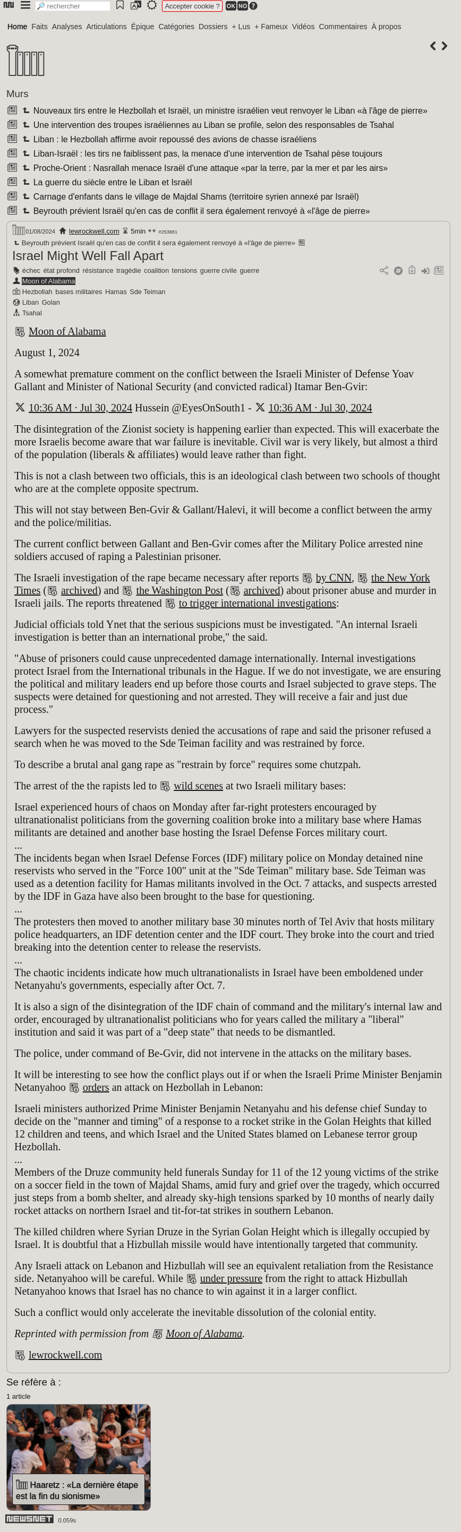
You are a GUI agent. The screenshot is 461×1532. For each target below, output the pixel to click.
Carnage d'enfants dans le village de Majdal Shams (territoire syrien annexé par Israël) (189, 196)
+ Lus (241, 26)
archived (79, 590)
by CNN (334, 577)
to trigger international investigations (257, 603)
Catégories (176, 26)
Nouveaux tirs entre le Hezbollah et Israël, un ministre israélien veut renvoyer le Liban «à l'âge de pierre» (223, 110)
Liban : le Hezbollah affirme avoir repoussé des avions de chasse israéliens (168, 139)
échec (31, 270)
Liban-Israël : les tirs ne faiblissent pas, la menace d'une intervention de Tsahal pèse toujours (201, 153)
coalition (156, 270)
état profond (62, 270)
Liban (30, 302)
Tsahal (32, 313)
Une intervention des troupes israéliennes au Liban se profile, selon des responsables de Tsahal (207, 125)
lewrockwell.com (94, 231)
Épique (143, 26)
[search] (72, 6)
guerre (249, 270)
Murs (17, 93)
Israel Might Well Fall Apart (88, 255)
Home (17, 26)
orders (96, 1087)
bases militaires (78, 292)
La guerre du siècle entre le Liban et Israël (106, 182)
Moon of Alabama (48, 281)
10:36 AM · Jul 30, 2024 (80, 408)
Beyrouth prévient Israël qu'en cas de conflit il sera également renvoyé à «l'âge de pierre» (195, 211)
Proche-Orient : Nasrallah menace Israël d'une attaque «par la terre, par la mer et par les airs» (204, 168)
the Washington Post (179, 590)
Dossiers (213, 26)
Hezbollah (37, 292)
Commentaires (343, 26)
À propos (386, 26)
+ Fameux (271, 26)
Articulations (107, 26)
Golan (51, 302)
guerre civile (218, 270)
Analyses (67, 26)
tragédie (128, 270)
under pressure (231, 1278)
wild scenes (198, 785)
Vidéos (303, 26)
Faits (39, 26)
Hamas (116, 292)
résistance (97, 270)
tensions (185, 270)
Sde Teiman (147, 292)
